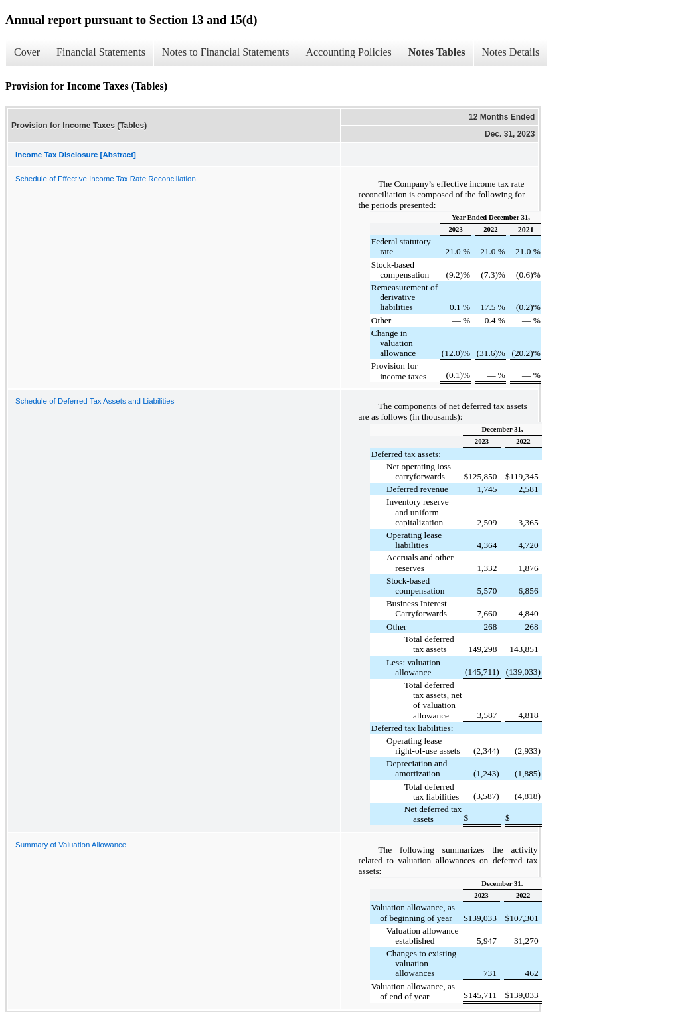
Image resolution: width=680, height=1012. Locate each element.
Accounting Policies (348, 52)
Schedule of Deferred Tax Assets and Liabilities (95, 401)
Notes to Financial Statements (226, 52)
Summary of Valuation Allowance (70, 845)
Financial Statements (100, 52)
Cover (27, 52)
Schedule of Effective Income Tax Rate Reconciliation (105, 179)
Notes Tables (437, 52)
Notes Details (511, 52)
